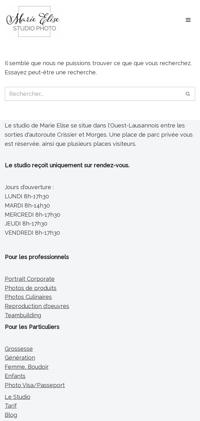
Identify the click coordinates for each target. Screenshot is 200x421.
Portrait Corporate (30, 279)
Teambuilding (23, 315)
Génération (20, 357)
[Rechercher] (93, 94)
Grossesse (19, 348)
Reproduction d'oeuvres (37, 306)
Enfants (15, 376)
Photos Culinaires (28, 297)
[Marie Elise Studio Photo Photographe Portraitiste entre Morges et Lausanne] (33, 21)
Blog (11, 415)
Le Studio (17, 396)
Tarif (11, 405)
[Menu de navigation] (188, 20)
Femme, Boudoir (27, 366)
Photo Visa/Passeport (35, 385)
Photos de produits (31, 288)
